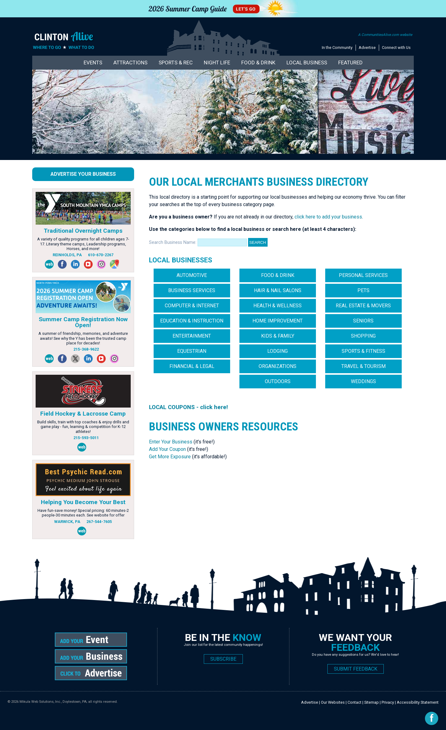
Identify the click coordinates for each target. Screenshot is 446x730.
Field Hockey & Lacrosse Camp (83, 413)
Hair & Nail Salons (277, 290)
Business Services (191, 290)
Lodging (277, 351)
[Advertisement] (261, 487)
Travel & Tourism (363, 366)
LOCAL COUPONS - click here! (188, 407)
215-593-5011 (86, 437)
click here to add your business (327, 217)
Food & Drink (258, 62)
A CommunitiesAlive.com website (385, 34)
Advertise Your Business (83, 174)
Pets (363, 290)
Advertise (367, 47)
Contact (354, 702)
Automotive (192, 275)
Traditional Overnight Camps (83, 230)
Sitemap (371, 702)
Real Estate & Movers (363, 306)
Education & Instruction (191, 321)
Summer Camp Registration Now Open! (83, 322)
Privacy (388, 702)
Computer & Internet (192, 306)
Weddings (363, 381)
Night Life (217, 62)
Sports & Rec (176, 62)
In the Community (337, 47)
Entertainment (192, 336)
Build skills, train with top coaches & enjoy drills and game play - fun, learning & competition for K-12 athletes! (83, 427)
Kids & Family (277, 336)
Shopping (363, 336)
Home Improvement (277, 321)
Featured (350, 62)
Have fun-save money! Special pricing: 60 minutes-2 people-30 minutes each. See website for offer (83, 512)
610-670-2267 (100, 255)
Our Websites (333, 702)
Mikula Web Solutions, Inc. (40, 702)
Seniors (363, 321)
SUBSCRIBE (223, 659)
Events (93, 62)
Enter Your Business (170, 442)
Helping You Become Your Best (83, 502)
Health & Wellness (277, 306)
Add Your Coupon (167, 449)
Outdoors (278, 381)
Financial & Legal (191, 366)
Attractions (130, 62)
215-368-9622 (86, 349)
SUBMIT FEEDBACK (355, 669)
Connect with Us (396, 47)
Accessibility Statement (418, 702)
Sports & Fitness (363, 351)
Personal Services (363, 275)
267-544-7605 (99, 521)
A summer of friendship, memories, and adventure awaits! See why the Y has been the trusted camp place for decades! (83, 338)
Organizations (277, 366)
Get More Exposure (170, 457)
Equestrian (191, 351)
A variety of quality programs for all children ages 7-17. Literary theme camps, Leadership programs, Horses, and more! (83, 244)
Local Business (306, 62)
